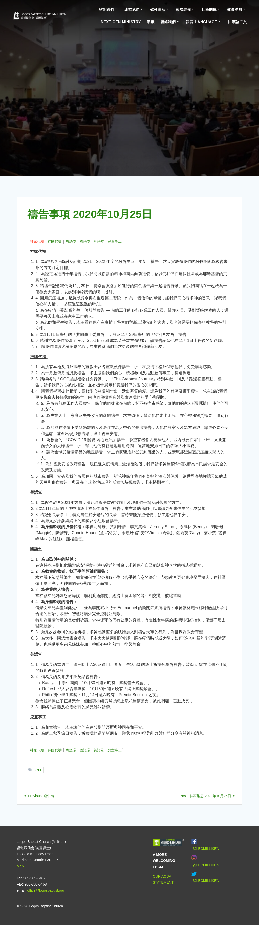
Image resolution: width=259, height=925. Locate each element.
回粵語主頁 (237, 22)
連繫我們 (132, 9)
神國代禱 (55, 241)
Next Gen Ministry (121, 22)
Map (20, 866)
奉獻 (151, 22)
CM (38, 770)
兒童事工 (114, 241)
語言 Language (201, 22)
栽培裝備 (183, 9)
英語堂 (99, 241)
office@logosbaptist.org (45, 890)
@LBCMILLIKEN (205, 849)
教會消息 (234, 9)
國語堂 (85, 241)
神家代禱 (37, 241)
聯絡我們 (168, 22)
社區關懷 (209, 9)
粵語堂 (71, 241)
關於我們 (106, 9)
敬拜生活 (157, 9)
